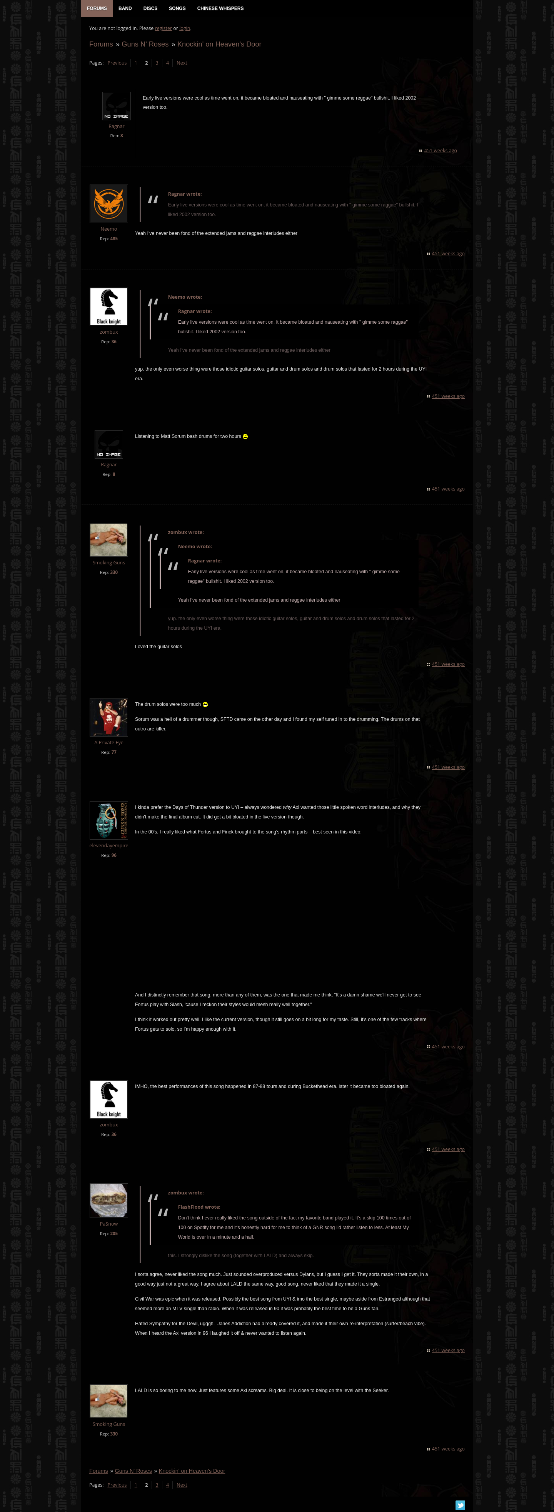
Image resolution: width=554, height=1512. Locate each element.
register (163, 29)
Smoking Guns (108, 563)
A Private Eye (108, 743)
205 (113, 1234)
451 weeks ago (441, 151)
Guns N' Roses (144, 45)
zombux (108, 332)
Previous (116, 63)
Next (181, 63)
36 (113, 342)
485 (113, 239)
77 (113, 753)
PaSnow (109, 1224)
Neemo (108, 229)
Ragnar (116, 127)
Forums (101, 45)
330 (113, 573)
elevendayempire (108, 846)
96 (113, 856)
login (184, 29)
